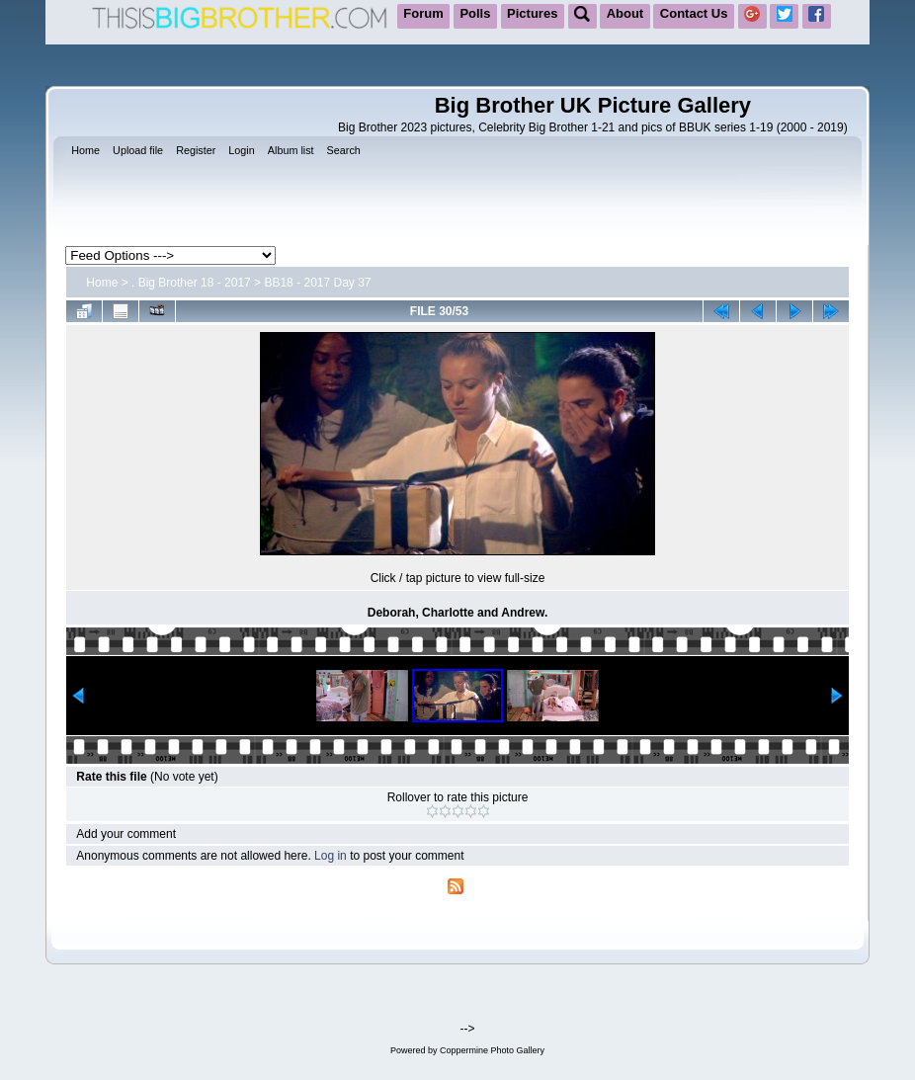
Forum (423, 13)
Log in (330, 856)
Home (102, 283)
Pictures (532, 13)
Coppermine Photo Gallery (492, 1050)
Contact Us (694, 13)
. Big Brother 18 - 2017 (191, 283)
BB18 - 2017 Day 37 (317, 283)
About (625, 13)
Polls (474, 13)
